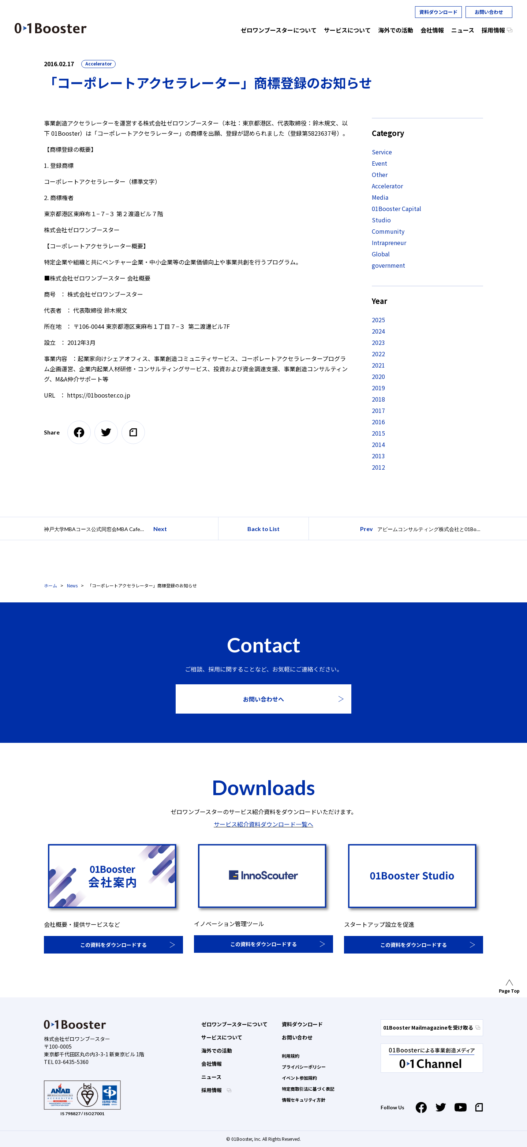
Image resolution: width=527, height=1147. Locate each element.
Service (382, 151)
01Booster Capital (396, 208)
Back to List (263, 528)
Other (380, 174)
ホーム (50, 585)
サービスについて (221, 1037)
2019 (378, 387)
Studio (381, 219)
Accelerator (98, 63)
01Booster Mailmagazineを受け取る (431, 1027)
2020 (378, 376)
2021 (378, 365)
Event (379, 163)
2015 (378, 433)
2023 (378, 342)
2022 (378, 353)
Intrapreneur (389, 242)
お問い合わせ (489, 11)
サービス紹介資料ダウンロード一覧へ (263, 824)
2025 (378, 319)
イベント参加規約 (299, 1078)
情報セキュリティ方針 (303, 1100)
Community (388, 231)
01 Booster (51, 28)
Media (380, 197)
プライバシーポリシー (304, 1067)
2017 (378, 410)
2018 (378, 399)
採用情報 (212, 1090)
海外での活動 (216, 1050)
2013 (378, 455)
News (72, 585)
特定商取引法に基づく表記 (308, 1089)
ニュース (211, 1076)
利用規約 (290, 1056)
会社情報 (211, 1063)
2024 (378, 331)
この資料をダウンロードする (113, 944)
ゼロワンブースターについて (234, 1024)
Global (381, 253)
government (388, 265)
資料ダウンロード (438, 11)
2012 (378, 467)
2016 (378, 421)
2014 (378, 444)
